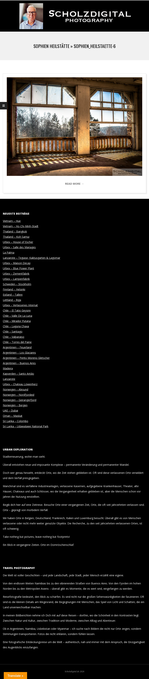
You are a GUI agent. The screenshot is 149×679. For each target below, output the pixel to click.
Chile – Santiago (12, 331)
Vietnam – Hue (12, 221)
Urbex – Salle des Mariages (19, 247)
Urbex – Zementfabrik (16, 273)
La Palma (8, 252)
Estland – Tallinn (13, 294)
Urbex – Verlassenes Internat (20, 305)
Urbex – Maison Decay (16, 263)
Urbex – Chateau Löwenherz (20, 384)
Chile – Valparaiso (13, 337)
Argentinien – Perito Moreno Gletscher (26, 358)
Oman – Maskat (12, 416)
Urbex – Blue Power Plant (18, 268)
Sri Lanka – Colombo (15, 421)
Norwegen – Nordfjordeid (18, 394)
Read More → (74, 183)
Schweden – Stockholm (17, 284)
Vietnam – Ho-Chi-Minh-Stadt (20, 226)
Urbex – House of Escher (18, 242)
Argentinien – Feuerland (17, 347)
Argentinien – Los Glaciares (19, 352)
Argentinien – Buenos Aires (19, 363)
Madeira (8, 368)
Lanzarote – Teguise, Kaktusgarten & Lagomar (31, 258)
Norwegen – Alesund (15, 389)
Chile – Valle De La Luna (17, 315)
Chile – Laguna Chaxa (16, 326)
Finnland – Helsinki (14, 289)
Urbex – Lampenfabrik (16, 279)
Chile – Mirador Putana (17, 321)
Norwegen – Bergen (15, 405)
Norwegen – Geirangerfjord (19, 400)
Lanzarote (9, 379)
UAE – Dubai (10, 410)
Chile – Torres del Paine (17, 342)
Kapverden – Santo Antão (18, 373)
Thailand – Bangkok (15, 231)
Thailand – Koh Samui (16, 236)
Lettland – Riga (12, 300)
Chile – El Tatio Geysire (17, 310)
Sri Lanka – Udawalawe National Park (25, 426)
